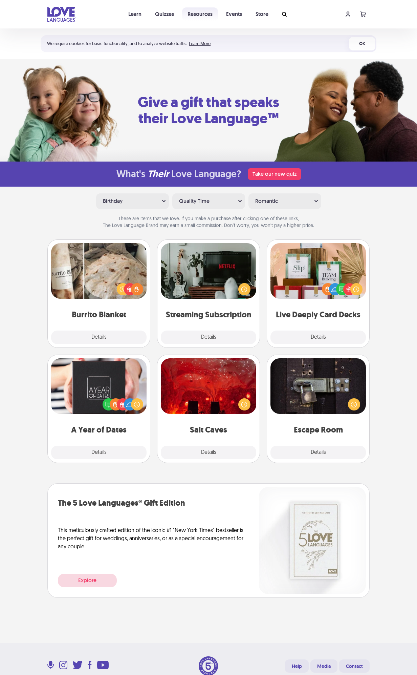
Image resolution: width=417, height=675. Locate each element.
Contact (354, 666)
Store (262, 14)
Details (99, 337)
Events (234, 14)
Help (297, 666)
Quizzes (164, 14)
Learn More (200, 43)
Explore (87, 580)
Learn (134, 14)
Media (324, 666)
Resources (200, 14)
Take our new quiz (275, 173)
